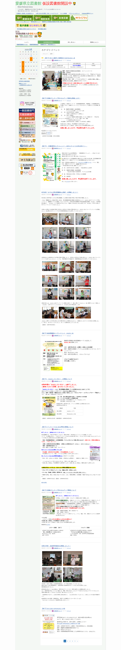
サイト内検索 (63, 13)
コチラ (48, 524)
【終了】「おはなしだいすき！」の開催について (57, 379)
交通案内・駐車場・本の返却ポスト (25, 13)
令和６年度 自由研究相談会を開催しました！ (56, 546)
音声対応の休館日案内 (24, 81)
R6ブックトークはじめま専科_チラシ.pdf (52, 449)
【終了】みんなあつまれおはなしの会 (53, 608)
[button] (49, 42)
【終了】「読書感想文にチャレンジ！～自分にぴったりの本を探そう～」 (64, 146)
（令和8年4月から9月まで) (25, 85)
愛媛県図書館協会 (34, 44)
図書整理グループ (57, 148)
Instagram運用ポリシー (87, 13)
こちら (48, 132)
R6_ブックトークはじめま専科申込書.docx (52, 456)
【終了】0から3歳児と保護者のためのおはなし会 (59, 58)
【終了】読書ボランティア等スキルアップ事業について (59, 490)
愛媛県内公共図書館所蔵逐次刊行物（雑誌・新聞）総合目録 (56, 21)
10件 (51, 53)
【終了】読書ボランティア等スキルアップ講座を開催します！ (61, 98)
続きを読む (44, 482)
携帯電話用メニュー (36, 21)
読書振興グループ (57, 60)
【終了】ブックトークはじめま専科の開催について (57, 427)
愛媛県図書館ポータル (22, 44)
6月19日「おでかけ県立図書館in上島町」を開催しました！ (60, 192)
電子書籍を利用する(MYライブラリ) (26, 29)
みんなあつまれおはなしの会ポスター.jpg (68, 623)
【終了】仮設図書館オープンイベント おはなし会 (57, 333)
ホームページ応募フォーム (84, 162)
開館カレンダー (22, 83)
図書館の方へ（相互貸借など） (48, 44)
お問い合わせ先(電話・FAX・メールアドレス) (47, 13)
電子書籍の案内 (42, 29)
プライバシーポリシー (74, 13)
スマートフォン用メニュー (23, 21)
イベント (69, 60)
